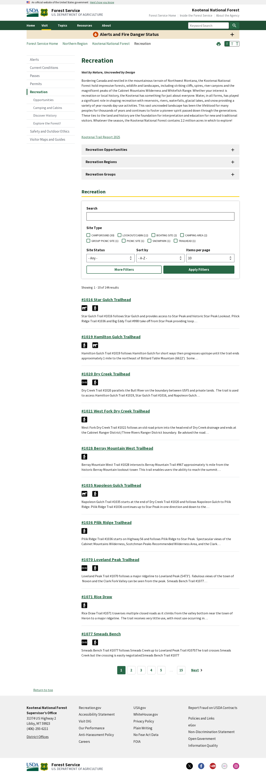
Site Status (95, 250)
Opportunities (43, 100)
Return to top (43, 690)
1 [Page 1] (121, 670)
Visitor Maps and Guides (47, 139)
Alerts (34, 59)
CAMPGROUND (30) (102, 235)
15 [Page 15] (181, 670)
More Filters (124, 269)
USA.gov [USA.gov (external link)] (139, 707)
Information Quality (203, 745)
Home (31, 25)
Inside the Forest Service (196, 15)
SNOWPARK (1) (161, 241)
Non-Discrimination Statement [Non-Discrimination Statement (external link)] (211, 732)
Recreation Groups (101, 174)
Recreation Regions (101, 162)
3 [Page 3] (141, 670)
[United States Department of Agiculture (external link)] (33, 13)
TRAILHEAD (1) (187, 241)
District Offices (38, 737)
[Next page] (197, 670)
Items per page (198, 250)
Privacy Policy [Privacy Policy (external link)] (143, 721)
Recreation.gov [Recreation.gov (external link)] (90, 707)
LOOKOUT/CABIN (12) (135, 235)
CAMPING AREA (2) (196, 235)
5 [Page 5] (161, 670)
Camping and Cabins (47, 108)
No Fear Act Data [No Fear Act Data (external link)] (145, 734)
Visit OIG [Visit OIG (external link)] (85, 721)
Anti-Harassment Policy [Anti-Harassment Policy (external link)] (96, 734)
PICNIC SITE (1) (135, 241)
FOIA (136, 741)
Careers (84, 741)
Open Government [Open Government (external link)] (202, 738)
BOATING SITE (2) (166, 235)
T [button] (227, 44)
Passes (35, 75)
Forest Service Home (162, 15)
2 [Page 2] (131, 670)
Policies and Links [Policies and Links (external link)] (201, 718)
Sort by (142, 250)
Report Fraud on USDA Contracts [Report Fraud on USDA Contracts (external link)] (212, 707)
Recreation (39, 92)
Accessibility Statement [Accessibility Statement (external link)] (97, 714)
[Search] (234, 25)
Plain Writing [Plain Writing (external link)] (142, 728)
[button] (218, 43)
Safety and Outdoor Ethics (49, 131)
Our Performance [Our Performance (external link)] (92, 728)
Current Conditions (44, 67)
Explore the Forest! (47, 123)
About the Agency (227, 15)
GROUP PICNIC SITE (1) (104, 241)
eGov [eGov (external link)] (192, 725)
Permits (36, 84)
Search (91, 208)
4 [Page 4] (151, 670)
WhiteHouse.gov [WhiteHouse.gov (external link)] (145, 714)
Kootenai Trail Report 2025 (100, 137)
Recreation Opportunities (106, 149)
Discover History (45, 115)
